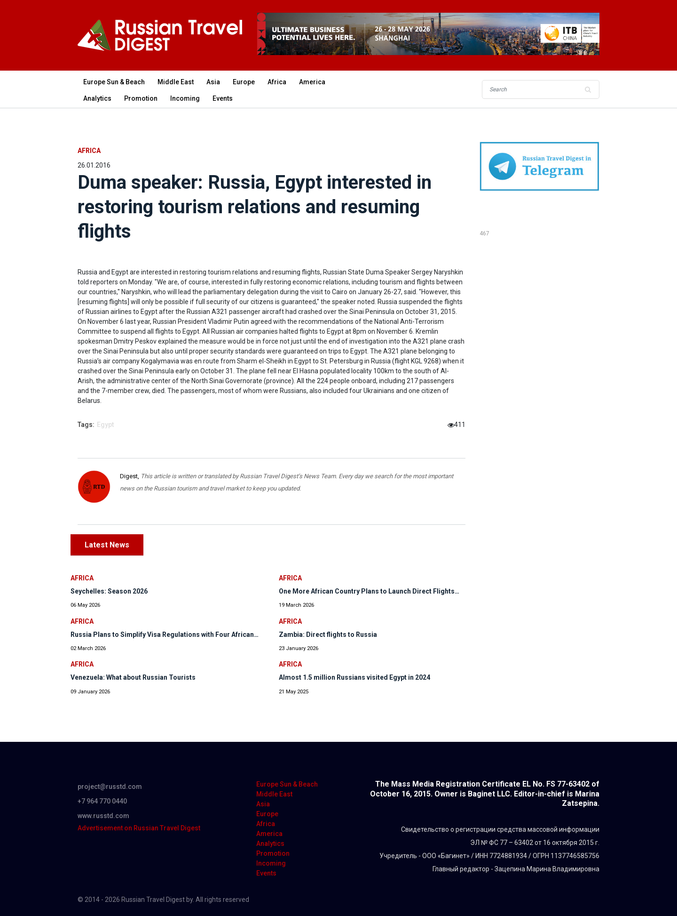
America (312, 82)
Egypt (105, 424)
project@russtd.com (110, 786)
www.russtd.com (103, 816)
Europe (244, 82)
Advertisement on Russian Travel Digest (139, 828)
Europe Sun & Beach (114, 82)
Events (223, 98)
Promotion (140, 98)
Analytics (97, 98)
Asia (213, 82)
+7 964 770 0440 (102, 801)
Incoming (185, 98)
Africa (277, 82)
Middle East (175, 82)
